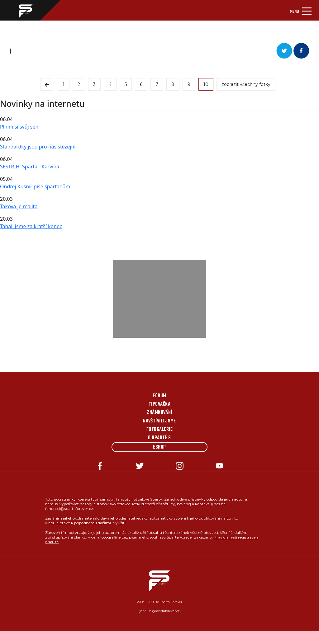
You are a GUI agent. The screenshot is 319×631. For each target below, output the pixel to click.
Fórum (159, 396)
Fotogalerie (159, 430)
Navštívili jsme (159, 421)
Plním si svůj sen (19, 126)
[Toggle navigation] (300, 10)
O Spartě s (159, 438)
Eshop (159, 447)
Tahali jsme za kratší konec (31, 226)
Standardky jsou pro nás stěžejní (37, 146)
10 (205, 84)
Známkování (159, 413)
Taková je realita (18, 206)
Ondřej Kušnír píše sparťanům (35, 186)
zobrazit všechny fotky (245, 84)
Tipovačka (159, 404)
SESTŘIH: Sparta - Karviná (29, 166)
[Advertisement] (159, 299)
